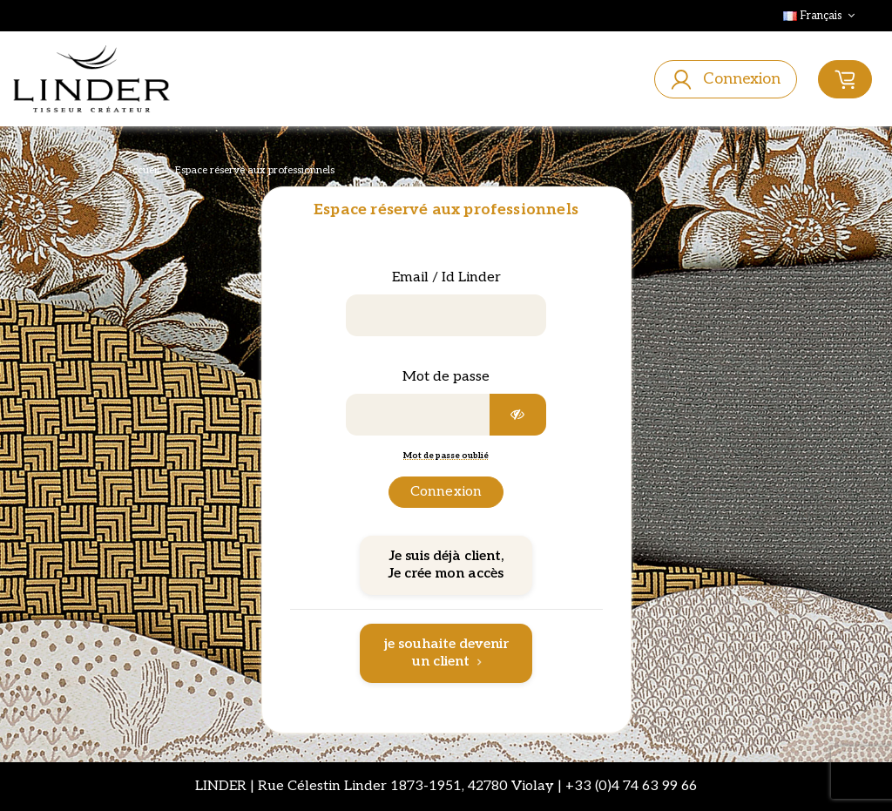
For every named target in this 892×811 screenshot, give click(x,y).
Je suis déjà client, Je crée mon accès (446, 565)
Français (820, 16)
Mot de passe (446, 376)
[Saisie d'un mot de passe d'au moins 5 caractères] (418, 415)
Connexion (446, 491)
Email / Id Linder (446, 277)
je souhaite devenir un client (446, 653)
